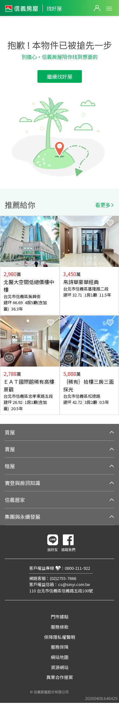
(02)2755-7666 (63, 578)
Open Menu (109, 9)
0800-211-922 (77, 568)
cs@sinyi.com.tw (74, 584)
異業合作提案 (59, 677)
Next (114, 315)
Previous (5, 315)
